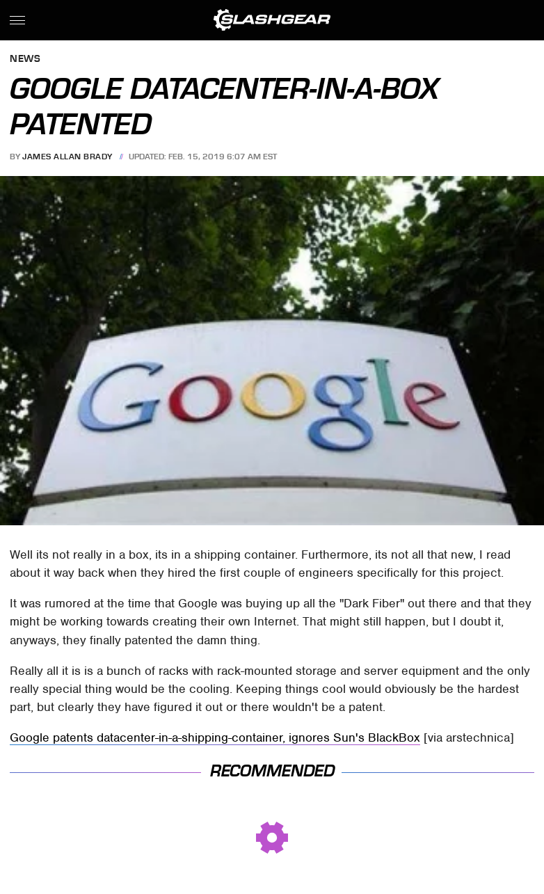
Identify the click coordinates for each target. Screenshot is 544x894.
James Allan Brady (67, 156)
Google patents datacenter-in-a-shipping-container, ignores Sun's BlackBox (215, 737)
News (25, 59)
